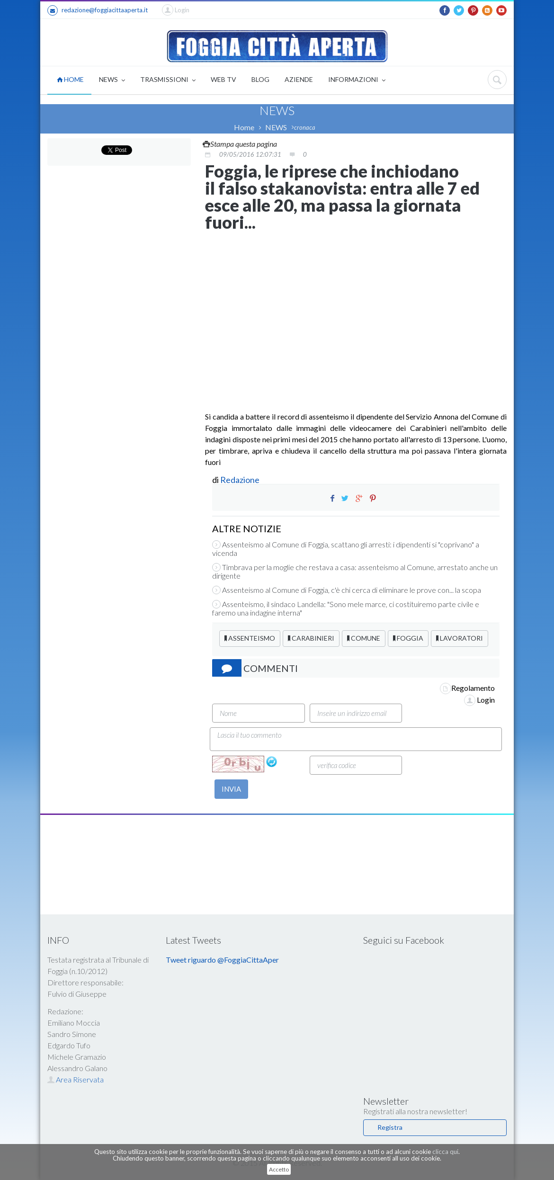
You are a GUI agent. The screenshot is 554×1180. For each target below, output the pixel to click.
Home (244, 127)
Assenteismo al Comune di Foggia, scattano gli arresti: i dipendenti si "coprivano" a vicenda (345, 548)
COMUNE (363, 638)
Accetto (279, 1169)
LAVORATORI (459, 638)
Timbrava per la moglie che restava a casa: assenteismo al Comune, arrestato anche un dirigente (355, 571)
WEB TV (223, 79)
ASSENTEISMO (249, 638)
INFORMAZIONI (356, 80)
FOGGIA (408, 638)
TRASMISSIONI (168, 80)
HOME (70, 79)
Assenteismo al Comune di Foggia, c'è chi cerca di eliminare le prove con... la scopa (346, 590)
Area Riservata (75, 1079)
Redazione (240, 479)
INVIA (231, 789)
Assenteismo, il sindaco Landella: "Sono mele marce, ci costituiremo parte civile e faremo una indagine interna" (345, 608)
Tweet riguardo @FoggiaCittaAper (222, 959)
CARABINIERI (311, 638)
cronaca (304, 127)
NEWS (112, 80)
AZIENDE (299, 79)
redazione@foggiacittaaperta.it (97, 10)
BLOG (260, 79)
